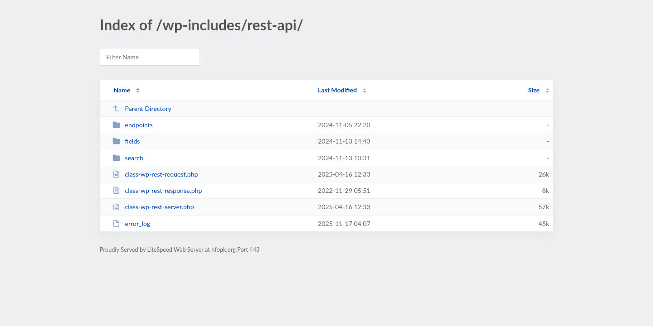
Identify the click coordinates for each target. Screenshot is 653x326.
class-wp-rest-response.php (157, 190)
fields (126, 141)
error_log (131, 223)
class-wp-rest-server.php (153, 207)
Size (534, 90)
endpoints (132, 125)
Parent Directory (141, 108)
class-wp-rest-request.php (155, 174)
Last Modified (337, 90)
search (127, 158)
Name (121, 90)
